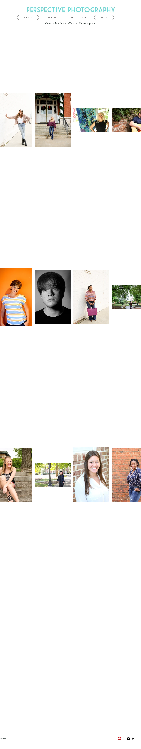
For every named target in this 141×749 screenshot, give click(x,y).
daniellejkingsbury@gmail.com (76, 738)
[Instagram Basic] (128, 738)
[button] (51, 17)
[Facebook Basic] (123, 738)
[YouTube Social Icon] (119, 738)
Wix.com (3, 738)
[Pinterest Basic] (132, 738)
